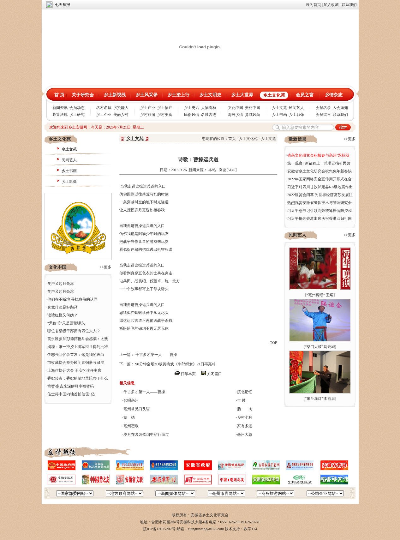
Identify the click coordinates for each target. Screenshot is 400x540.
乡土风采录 (146, 95)
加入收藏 (331, 5)
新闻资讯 (60, 107)
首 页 (59, 95)
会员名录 (323, 107)
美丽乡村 (120, 114)
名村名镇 (103, 107)
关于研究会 (83, 95)
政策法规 (60, 114)
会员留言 (323, 114)
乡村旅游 (147, 114)
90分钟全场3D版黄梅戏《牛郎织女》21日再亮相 (175, 364)
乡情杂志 (334, 95)
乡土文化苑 (274, 95)
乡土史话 (191, 107)
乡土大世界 (242, 95)
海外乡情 (235, 114)
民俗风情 (191, 114)
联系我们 (349, 5)
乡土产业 (147, 107)
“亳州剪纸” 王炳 (320, 295)
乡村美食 (164, 114)
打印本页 (188, 374)
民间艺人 (296, 107)
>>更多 (105, 267)
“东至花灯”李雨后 (320, 398)
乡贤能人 (120, 107)
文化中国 (235, 107)
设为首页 (313, 5)
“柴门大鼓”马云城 (320, 347)
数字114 (250, 529)
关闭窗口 (214, 374)
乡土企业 (103, 114)
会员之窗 (304, 95)
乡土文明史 (210, 95)
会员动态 (77, 107)
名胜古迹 (208, 114)
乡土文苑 (279, 107)
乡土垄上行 (178, 95)
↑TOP (272, 342)
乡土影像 (296, 114)
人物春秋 (208, 107)
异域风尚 (252, 114)
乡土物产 (164, 107)
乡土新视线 (115, 95)
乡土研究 (77, 114)
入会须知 (340, 107)
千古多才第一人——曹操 (156, 354)
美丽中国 (252, 107)
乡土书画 (279, 114)
